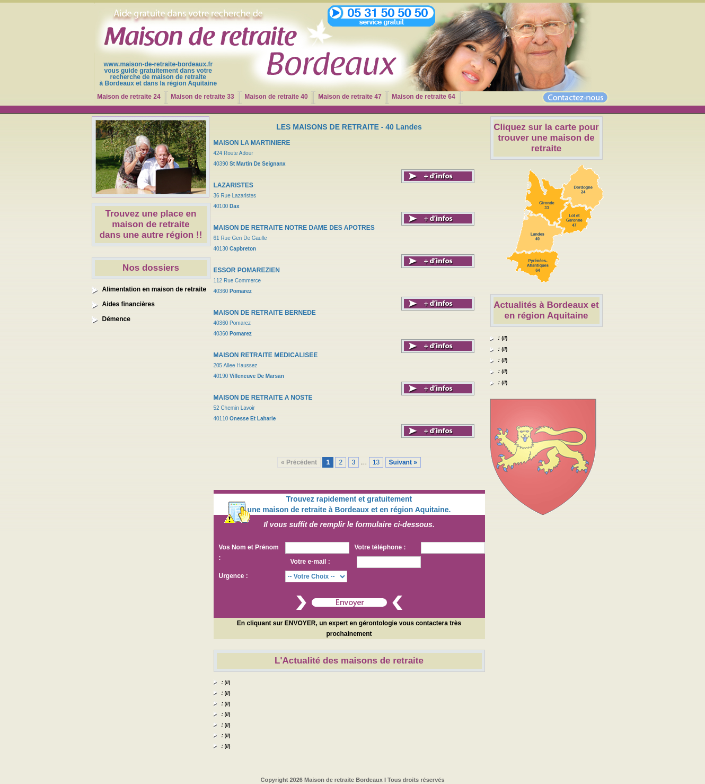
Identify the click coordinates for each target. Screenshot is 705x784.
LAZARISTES (233, 185)
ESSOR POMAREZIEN (247, 270)
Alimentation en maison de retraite (154, 289)
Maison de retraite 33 (202, 96)
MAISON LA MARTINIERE (252, 143)
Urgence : (233, 576)
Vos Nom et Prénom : (249, 553)
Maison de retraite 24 (128, 96)
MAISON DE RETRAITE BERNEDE (265, 312)
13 (376, 462)
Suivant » (403, 462)
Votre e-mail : (310, 561)
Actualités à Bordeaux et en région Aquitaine (546, 310)
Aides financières (128, 304)
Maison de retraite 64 (423, 96)
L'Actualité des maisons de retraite (349, 661)
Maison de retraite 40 (275, 96)
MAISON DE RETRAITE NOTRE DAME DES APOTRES (294, 227)
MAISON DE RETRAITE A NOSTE (263, 397)
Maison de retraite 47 (349, 96)
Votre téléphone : (380, 547)
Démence (116, 319)
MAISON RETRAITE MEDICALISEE (266, 355)
